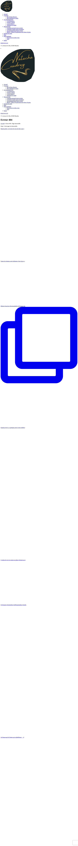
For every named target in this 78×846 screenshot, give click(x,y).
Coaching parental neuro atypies (15, 28)
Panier (5, 40)
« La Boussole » (11, 21)
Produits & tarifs (8, 33)
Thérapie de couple (11, 25)
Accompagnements (8, 19)
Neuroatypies (7, 26)
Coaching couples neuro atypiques (15, 29)
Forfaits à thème (11, 22)
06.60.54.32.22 (4, 43)
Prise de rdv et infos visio (13, 37)
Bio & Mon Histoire (12, 17)
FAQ (8, 39)
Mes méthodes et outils (12, 18)
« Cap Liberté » (11, 23)
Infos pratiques (7, 36)
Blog (5, 35)
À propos (6, 15)
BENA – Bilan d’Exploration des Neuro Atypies (19, 32)
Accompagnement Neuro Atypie (15, 30)
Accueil (6, 14)
